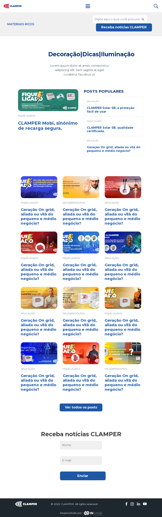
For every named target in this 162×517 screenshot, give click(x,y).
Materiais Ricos (20, 24)
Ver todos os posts (81, 407)
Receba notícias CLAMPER (124, 27)
